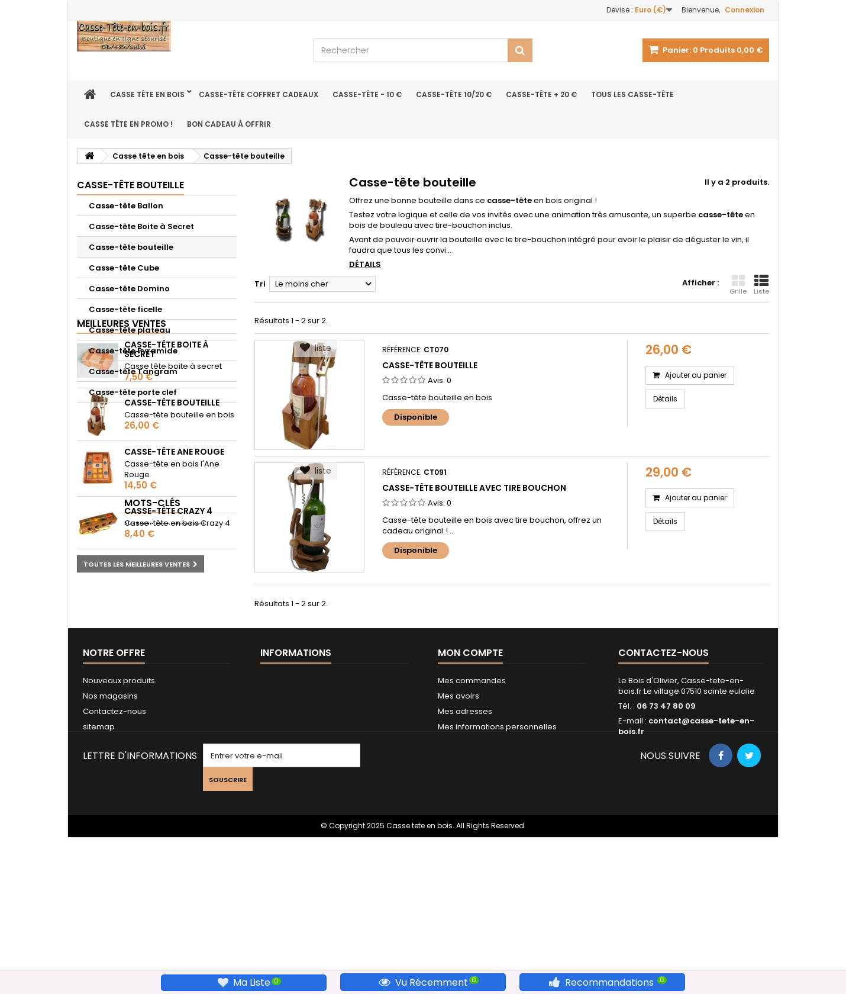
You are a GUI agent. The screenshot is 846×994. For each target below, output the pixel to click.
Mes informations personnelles (497, 853)
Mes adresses (465, 838)
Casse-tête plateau (129, 330)
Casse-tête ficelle (125, 309)
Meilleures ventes (121, 423)
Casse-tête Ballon (126, 205)
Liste (761, 285)
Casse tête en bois (147, 94)
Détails (365, 264)
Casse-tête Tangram (133, 371)
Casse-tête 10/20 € (454, 94)
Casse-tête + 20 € (541, 94)
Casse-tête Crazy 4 (168, 611)
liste (315, 348)
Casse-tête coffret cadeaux (258, 94)
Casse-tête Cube (124, 268)
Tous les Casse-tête (632, 94)
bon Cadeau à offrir (229, 124)
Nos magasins (110, 822)
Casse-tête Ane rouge (174, 551)
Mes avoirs (458, 822)
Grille (738, 285)
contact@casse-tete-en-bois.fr (686, 853)
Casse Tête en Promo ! (128, 124)
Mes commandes (472, 807)
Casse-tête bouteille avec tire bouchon (474, 488)
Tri (260, 283)
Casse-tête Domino (129, 288)
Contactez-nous (114, 838)
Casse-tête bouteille (131, 247)
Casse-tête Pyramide (133, 350)
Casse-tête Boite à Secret (141, 226)
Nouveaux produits (119, 807)
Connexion (744, 10)
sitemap (99, 853)
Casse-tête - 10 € (367, 94)
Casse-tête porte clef (133, 392)
